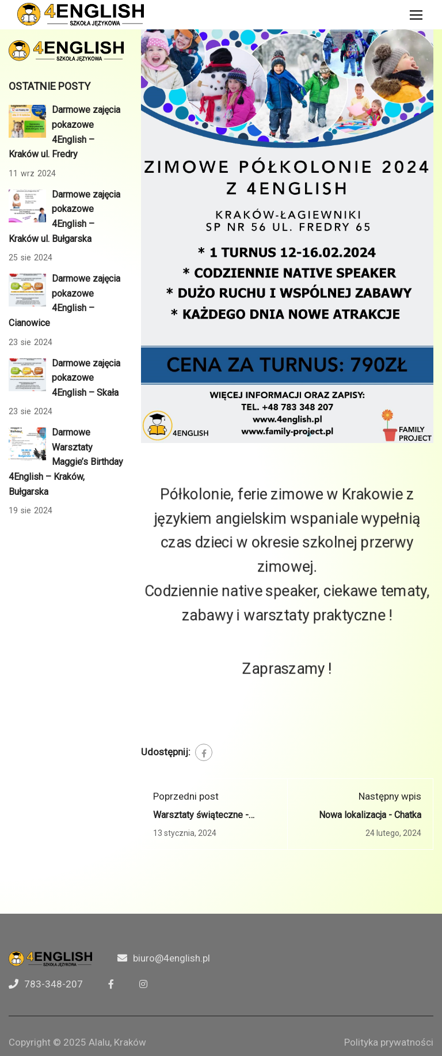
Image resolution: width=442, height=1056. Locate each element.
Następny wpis (390, 796)
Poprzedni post (186, 796)
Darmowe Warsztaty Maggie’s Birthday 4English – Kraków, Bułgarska (66, 462)
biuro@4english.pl (171, 958)
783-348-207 (53, 984)
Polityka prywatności (388, 1042)
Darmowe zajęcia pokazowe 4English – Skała (86, 378)
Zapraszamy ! (287, 659)
